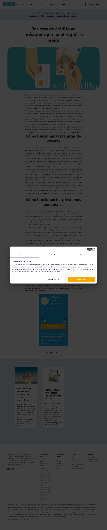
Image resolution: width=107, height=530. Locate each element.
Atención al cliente (93, 459)
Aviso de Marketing (77, 468)
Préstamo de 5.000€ (45, 480)
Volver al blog (53, 352)
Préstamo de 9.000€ (45, 474)
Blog (64, 4)
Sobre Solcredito (93, 458)
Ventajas (40, 4)
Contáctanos (52, 4)
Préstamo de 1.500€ (45, 487)
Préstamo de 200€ (45, 498)
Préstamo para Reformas (60, 461)
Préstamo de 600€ (45, 491)
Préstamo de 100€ (45, 499)
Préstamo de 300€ (45, 496)
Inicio (32, 13)
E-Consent (75, 466)
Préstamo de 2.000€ (45, 486)
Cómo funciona (26, 4)
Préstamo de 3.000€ (45, 484)
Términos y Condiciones (75, 462)
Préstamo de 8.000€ (45, 475)
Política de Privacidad (75, 458)
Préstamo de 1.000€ (45, 489)
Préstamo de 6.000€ (45, 479)
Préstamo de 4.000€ (45, 482)
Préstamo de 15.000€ (43, 461)
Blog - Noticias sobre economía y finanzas (56, 13)
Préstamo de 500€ (45, 492)
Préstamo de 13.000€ (43, 464)
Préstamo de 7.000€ (45, 477)
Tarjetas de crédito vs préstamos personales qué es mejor (52, 16)
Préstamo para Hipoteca (60, 464)
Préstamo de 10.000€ (43, 471)
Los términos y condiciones (14, 504)
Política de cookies (77, 464)
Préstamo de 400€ (45, 494)
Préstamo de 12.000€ (43, 467)
